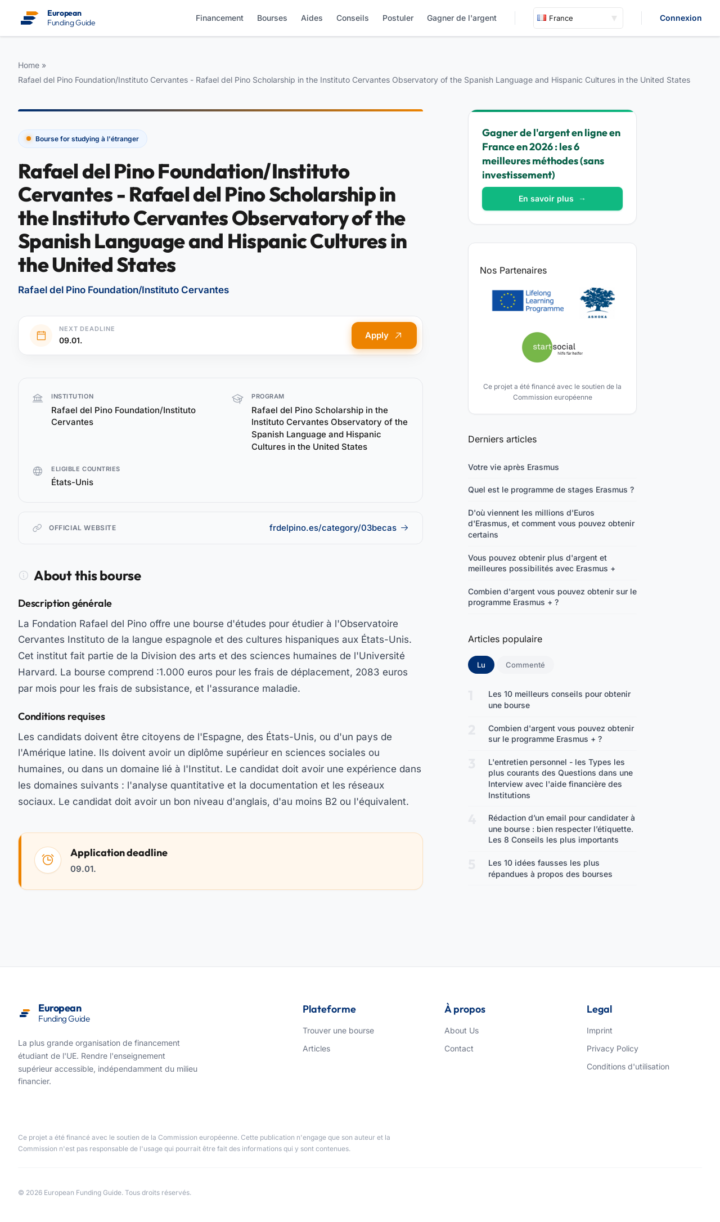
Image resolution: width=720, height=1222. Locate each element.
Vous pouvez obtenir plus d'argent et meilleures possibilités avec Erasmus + (541, 563)
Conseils (352, 18)
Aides (312, 18)
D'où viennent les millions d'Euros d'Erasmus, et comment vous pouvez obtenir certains (551, 523)
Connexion (681, 18)
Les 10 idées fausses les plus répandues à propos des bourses (550, 868)
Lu (485, 664)
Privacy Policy (612, 1048)
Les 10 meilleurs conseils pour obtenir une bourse (559, 699)
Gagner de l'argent (462, 18)
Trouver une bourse (338, 1030)
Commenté (525, 664)
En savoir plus (552, 198)
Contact (459, 1048)
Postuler (397, 18)
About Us (461, 1030)
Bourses (272, 18)
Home (28, 65)
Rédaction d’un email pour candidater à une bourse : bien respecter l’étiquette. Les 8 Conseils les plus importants (561, 828)
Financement (220, 18)
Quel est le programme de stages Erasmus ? (551, 489)
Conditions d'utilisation (628, 1066)
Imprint (600, 1030)
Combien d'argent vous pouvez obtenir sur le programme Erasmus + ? (552, 597)
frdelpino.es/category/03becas (339, 527)
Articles (316, 1048)
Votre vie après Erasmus (513, 467)
